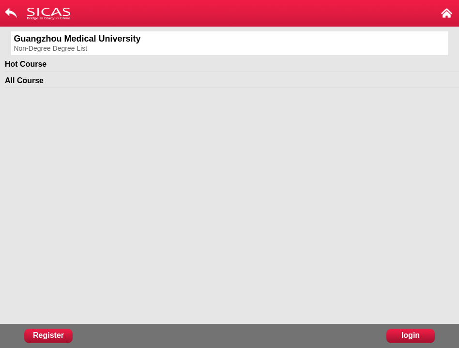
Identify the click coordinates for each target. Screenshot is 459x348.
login (410, 335)
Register (48, 335)
